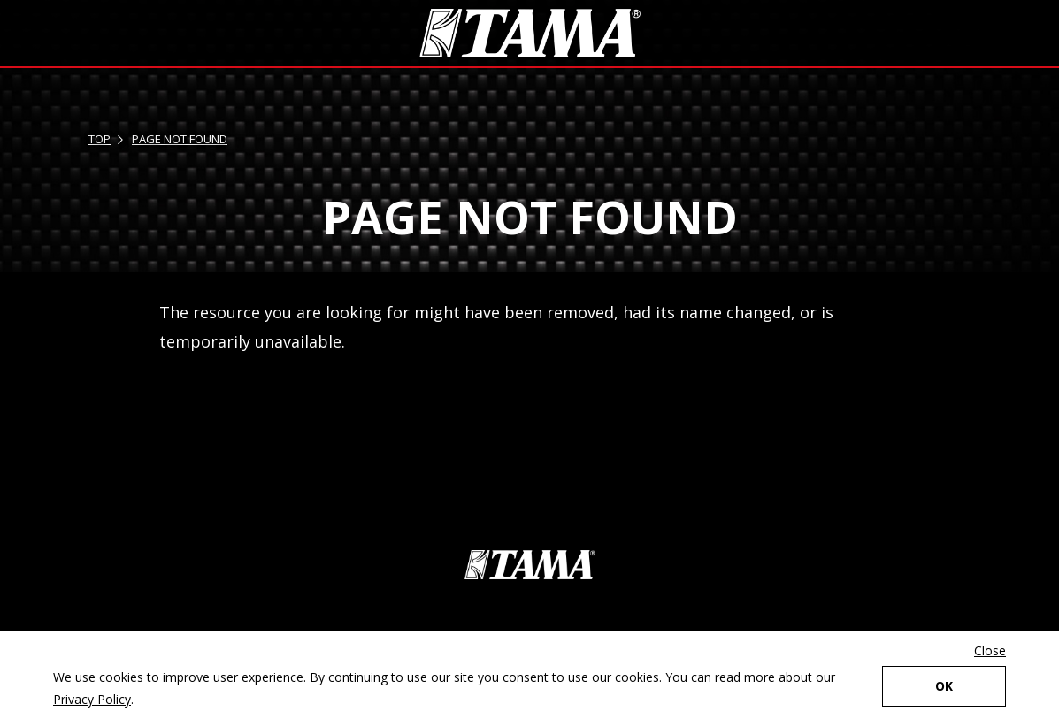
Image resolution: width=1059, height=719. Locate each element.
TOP (99, 139)
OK (944, 685)
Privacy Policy (92, 699)
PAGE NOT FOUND (179, 139)
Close (990, 650)
